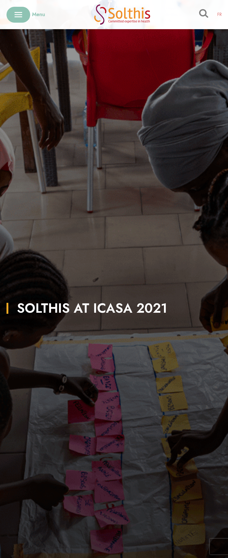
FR (219, 14)
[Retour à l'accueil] (122, 14)
